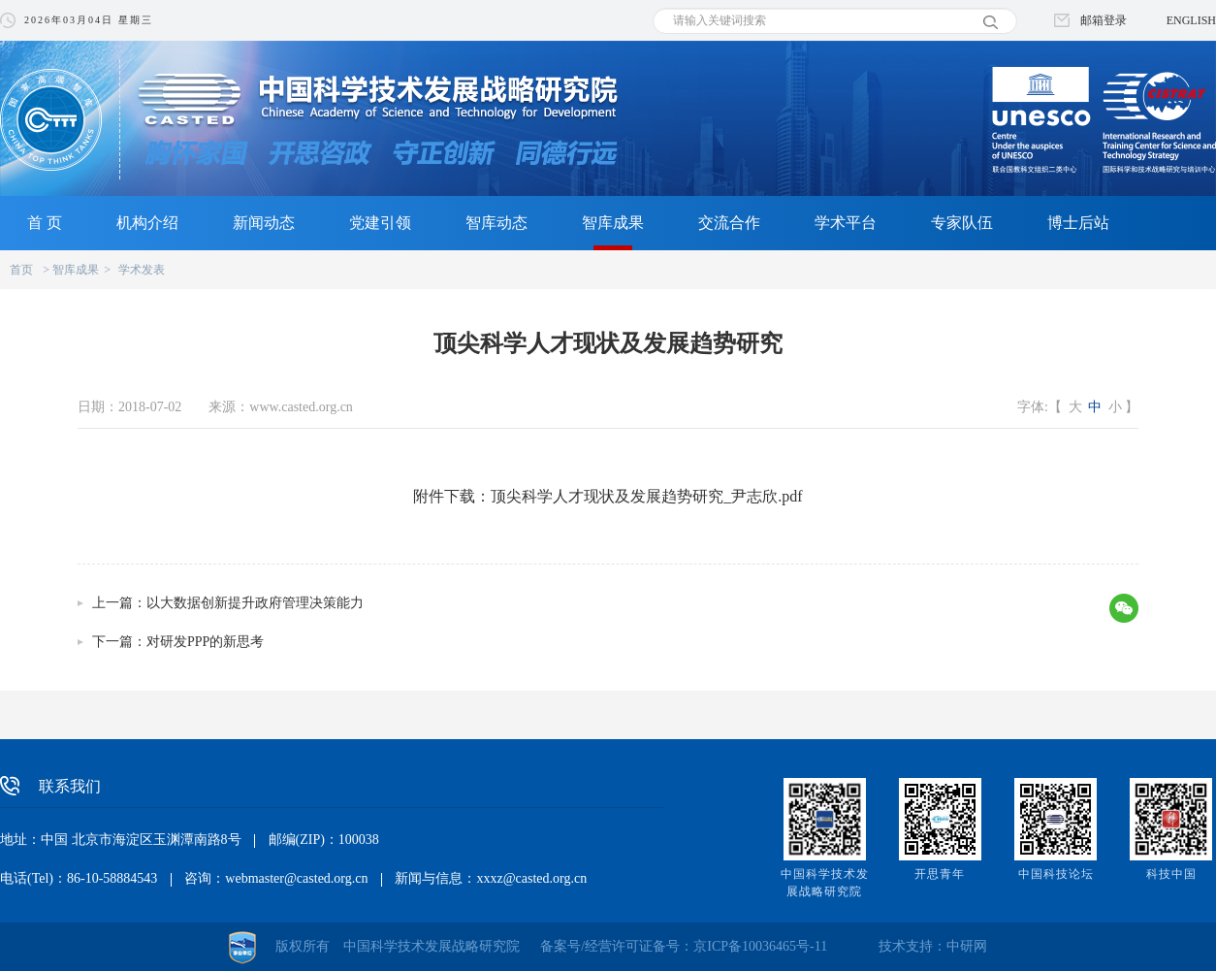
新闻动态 (264, 222)
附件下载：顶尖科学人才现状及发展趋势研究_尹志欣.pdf (607, 496)
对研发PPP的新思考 (205, 641)
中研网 (966, 946)
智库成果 (613, 222)
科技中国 (1171, 874)
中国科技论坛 (1056, 874)
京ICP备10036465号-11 (760, 946)
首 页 (44, 222)
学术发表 (141, 269)
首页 (21, 269)
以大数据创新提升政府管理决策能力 (255, 603)
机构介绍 (147, 222)
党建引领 (380, 222)
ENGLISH (1191, 20)
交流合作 (729, 222)
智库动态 (496, 222)
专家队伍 (962, 222)
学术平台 (846, 222)
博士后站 (1078, 222)
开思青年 (939, 874)
